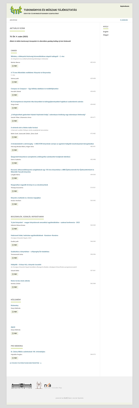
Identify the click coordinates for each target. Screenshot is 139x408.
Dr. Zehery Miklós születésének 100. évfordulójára (28, 352)
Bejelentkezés (124, 6)
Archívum (13, 20)
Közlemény (14, 305)
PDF (15, 66)
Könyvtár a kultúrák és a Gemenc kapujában (26, 198)
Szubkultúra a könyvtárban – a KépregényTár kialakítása (30, 252)
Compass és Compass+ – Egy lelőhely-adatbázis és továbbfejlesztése (34, 89)
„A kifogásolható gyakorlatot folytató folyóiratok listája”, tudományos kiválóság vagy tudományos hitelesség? (48, 115)
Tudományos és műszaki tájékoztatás (50, 11)
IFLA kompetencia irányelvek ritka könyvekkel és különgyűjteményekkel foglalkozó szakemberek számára (47, 102)
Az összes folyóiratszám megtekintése (24, 363)
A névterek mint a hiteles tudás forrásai (53, 129)
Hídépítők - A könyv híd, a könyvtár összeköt (53, 266)
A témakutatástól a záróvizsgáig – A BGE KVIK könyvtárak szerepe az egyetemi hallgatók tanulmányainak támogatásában (52, 144)
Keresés (124, 20)
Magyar (106, 35)
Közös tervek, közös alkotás (20, 281)
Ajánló (13, 327)
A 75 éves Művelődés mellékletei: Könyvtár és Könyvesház (53, 74)
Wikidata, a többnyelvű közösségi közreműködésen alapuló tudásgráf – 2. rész (53, 58)
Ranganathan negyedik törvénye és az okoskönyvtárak (29, 185)
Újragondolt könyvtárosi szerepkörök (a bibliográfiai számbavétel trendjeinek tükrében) (40, 157)
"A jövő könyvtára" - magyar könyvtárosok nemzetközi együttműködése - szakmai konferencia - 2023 (45, 222)
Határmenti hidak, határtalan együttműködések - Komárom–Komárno (53, 237)
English (105, 32)
